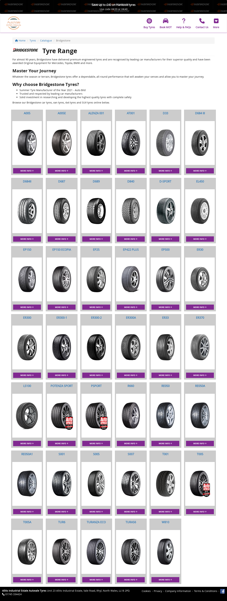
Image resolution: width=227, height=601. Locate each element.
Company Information (178, 591)
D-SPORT (165, 181)
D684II (27, 181)
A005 (27, 113)
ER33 (165, 318)
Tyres (33, 40)
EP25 (96, 250)
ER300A (131, 318)
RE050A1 (27, 454)
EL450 (200, 181)
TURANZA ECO (96, 522)
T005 (200, 454)
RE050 (165, 386)
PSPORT (96, 386)
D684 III (200, 113)
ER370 (200, 318)
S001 (62, 454)
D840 (130, 181)
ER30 (200, 250)
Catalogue (46, 40)
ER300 (27, 318)
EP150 (27, 250)
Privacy (158, 591)
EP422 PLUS (131, 250)
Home (20, 40)
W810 (165, 522)
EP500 (165, 250)
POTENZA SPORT (62, 386)
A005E (62, 113)
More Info (27, 170)
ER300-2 (96, 318)
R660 (131, 386)
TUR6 (61, 522)
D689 (96, 181)
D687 (61, 181)
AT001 (131, 113)
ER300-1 (61, 318)
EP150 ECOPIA (61, 250)
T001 (165, 454)
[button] (216, 23)
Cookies (146, 591)
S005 (96, 454)
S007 (131, 454)
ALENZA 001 (96, 113)
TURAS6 (131, 522)
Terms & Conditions (205, 591)
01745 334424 (13, 594)
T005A (27, 522)
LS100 (27, 386)
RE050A (200, 386)
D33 (165, 113)
